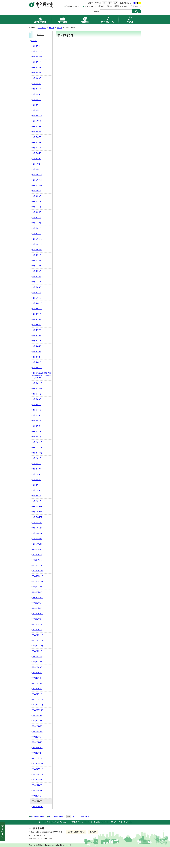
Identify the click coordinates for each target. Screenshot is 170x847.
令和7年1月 (36, 169)
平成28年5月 (37, 737)
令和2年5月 (36, 479)
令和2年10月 (37, 453)
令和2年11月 (37, 447)
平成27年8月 (37, 785)
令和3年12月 (37, 367)
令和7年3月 (36, 158)
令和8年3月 (36, 94)
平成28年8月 (37, 721)
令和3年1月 (36, 437)
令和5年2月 (36, 292)
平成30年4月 (37, 614)
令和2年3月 (36, 490)
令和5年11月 (37, 244)
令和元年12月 (37, 506)
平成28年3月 (37, 747)
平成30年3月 (37, 619)
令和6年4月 (36, 217)
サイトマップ (43, 822)
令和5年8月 (36, 260)
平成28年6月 (37, 731)
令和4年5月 (36, 341)
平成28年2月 (37, 753)
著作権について (100, 822)
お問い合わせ (114, 822)
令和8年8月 (36, 67)
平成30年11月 (37, 576)
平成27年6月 (37, 796)
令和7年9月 (36, 126)
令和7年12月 (37, 110)
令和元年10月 (37, 517)
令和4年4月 (37, 346)
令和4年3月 (36, 351)
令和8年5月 (36, 83)
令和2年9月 (36, 458)
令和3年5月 (36, 415)
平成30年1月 (37, 630)
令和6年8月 (36, 196)
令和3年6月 (36, 410)
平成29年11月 (37, 640)
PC (73, 816)
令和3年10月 (37, 388)
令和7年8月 (36, 132)
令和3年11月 (37, 383)
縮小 (104, 3)
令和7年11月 (37, 116)
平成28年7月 (37, 726)
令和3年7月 (36, 404)
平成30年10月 (37, 581)
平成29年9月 (37, 651)
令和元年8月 (37, 528)
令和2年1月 (36, 501)
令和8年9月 (36, 62)
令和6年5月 (36, 212)
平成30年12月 (37, 571)
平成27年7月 (37, 790)
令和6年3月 (36, 223)
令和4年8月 (36, 324)
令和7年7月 (37, 137)
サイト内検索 (94, 11)
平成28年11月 (37, 705)
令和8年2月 (36, 99)
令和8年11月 (37, 51)
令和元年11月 (37, 512)
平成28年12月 (37, 699)
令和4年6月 (36, 335)
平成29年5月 (37, 672)
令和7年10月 (37, 121)
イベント (51, 27)
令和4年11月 (37, 308)
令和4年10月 (37, 314)
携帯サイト (128, 822)
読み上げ (68, 6)
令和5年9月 (36, 255)
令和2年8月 (36, 463)
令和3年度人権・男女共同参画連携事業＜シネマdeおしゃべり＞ (41, 375)
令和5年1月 (36, 298)
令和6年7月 (36, 201)
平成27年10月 (38, 774)
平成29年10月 (37, 646)
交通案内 (93, 832)
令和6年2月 (36, 228)
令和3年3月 (36, 426)
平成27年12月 (38, 764)
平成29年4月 (37, 678)
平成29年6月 (37, 667)
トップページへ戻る (56, 816)
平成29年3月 (37, 683)
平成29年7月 (37, 662)
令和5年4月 (36, 282)
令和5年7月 (36, 266)
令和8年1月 (36, 105)
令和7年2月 (36, 164)
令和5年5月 (36, 276)
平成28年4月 (37, 742)
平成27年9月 (37, 780)
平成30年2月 (37, 624)
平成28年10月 (37, 710)
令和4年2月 (36, 357)
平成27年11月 (37, 769)
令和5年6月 (36, 271)
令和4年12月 (37, 303)
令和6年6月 (36, 207)
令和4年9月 (36, 319)
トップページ (42, 27)
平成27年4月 (37, 806)
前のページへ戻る (38, 816)
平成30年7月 (37, 597)
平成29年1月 (37, 694)
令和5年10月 (37, 250)
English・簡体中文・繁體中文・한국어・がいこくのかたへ (120, 6)
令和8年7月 (36, 73)
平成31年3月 (37, 555)
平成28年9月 (37, 715)
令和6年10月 (37, 185)
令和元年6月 (37, 538)
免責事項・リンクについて (80, 822)
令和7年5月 (36, 148)
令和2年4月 (36, 485)
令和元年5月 (37, 544)
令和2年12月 (37, 442)
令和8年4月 (36, 89)
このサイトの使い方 (59, 822)
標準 (110, 3)
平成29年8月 (37, 656)
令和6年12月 (37, 175)
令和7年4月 (37, 153)
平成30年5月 (37, 608)
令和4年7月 (37, 330)
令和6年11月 (37, 180)
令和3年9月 (36, 394)
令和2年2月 (36, 496)
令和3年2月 (36, 431)
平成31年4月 (37, 549)
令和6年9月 (36, 191)
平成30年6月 (37, 603)
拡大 (115, 3)
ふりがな (78, 6)
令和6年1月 (36, 233)
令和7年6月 (36, 142)
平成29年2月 (37, 688)
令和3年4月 (36, 421)
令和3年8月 (36, 399)
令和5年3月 (36, 287)
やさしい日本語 (90, 6)
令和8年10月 (37, 57)
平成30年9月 (37, 587)
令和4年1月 (36, 362)
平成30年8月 (37, 592)
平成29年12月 (37, 635)
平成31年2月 (37, 560)
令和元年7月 (37, 533)
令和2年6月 (36, 474)
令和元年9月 (37, 522)
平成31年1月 (37, 565)
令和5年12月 (37, 239)
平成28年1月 (37, 758)
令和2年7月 (36, 469)
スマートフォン (83, 816)
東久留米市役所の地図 (76, 832)
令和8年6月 (36, 78)
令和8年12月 (37, 46)
